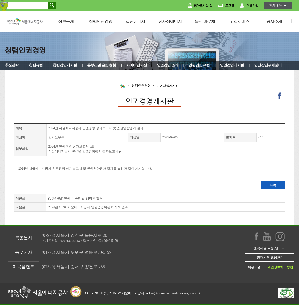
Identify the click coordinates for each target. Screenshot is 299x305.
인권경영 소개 (167, 65)
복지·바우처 (205, 21)
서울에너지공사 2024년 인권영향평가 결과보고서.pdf (86, 151)
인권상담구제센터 (268, 65)
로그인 (226, 6)
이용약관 (254, 267)
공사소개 (274, 21)
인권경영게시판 (232, 65)
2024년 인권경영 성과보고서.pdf (71, 146)
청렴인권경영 (100, 21)
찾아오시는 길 (200, 6)
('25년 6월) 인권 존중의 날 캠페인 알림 (75, 198)
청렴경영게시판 (65, 65)
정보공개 (66, 21)
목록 (272, 185)
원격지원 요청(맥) (269, 257)
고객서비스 (239, 21)
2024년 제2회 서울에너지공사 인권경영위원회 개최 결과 (88, 207)
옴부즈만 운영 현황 (101, 65)
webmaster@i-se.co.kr (187, 293)
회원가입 (249, 6)
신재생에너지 (170, 21)
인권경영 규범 (199, 65)
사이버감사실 (136, 65)
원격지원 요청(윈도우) (269, 248)
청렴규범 (36, 65)
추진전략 (12, 65)
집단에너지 (135, 21)
